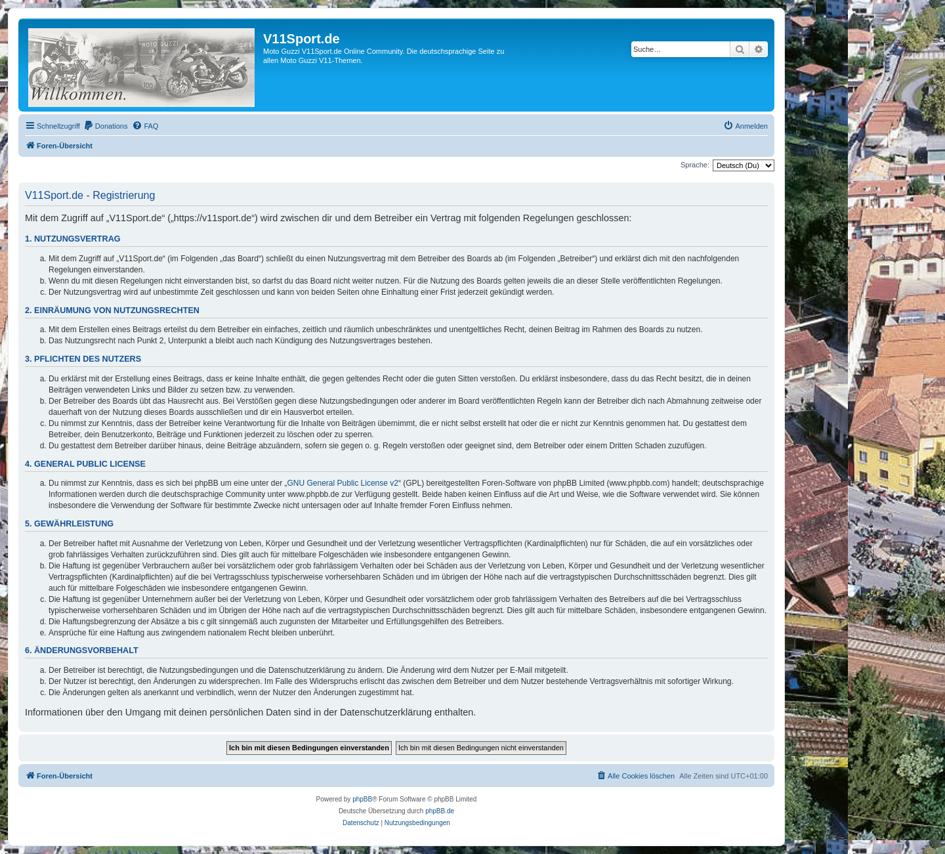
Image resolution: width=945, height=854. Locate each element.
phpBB (362, 799)
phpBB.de (439, 811)
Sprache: (695, 165)
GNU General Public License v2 (342, 483)
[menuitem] (105, 126)
